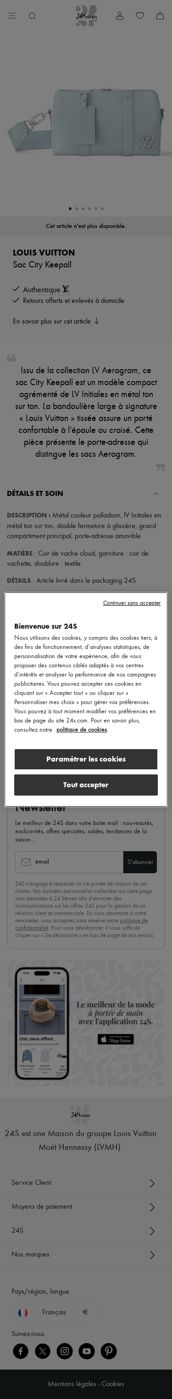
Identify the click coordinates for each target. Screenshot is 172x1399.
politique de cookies (81, 730)
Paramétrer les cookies (86, 759)
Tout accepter (86, 784)
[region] (85, 699)
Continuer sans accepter (132, 603)
